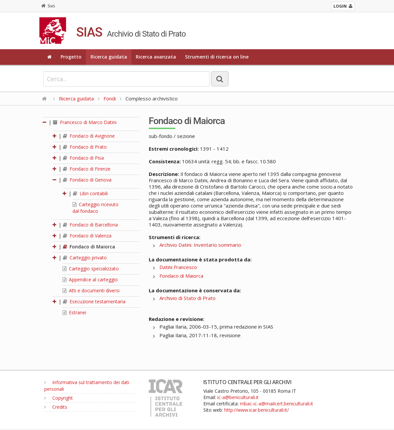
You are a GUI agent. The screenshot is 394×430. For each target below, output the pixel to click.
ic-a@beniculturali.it (238, 397)
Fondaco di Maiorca (89, 246)
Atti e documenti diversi (91, 290)
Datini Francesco (178, 267)
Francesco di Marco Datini (84, 122)
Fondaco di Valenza (87, 235)
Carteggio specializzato (91, 268)
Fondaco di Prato (85, 147)
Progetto (71, 57)
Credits (55, 407)
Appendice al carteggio (90, 279)
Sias (48, 6)
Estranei (74, 312)
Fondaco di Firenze (86, 169)
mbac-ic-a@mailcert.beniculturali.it (276, 403)
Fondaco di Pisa (83, 158)
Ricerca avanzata (156, 57)
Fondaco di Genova (87, 180)
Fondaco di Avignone (89, 136)
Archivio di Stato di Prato (187, 298)
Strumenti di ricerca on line (217, 57)
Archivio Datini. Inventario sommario (200, 244)
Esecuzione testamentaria (94, 301)
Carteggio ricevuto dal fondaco (95, 207)
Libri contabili (90, 193)
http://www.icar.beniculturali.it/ (256, 410)
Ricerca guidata (109, 57)
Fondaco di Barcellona (90, 224)
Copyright (58, 398)
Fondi (109, 98)
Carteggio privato (85, 257)
